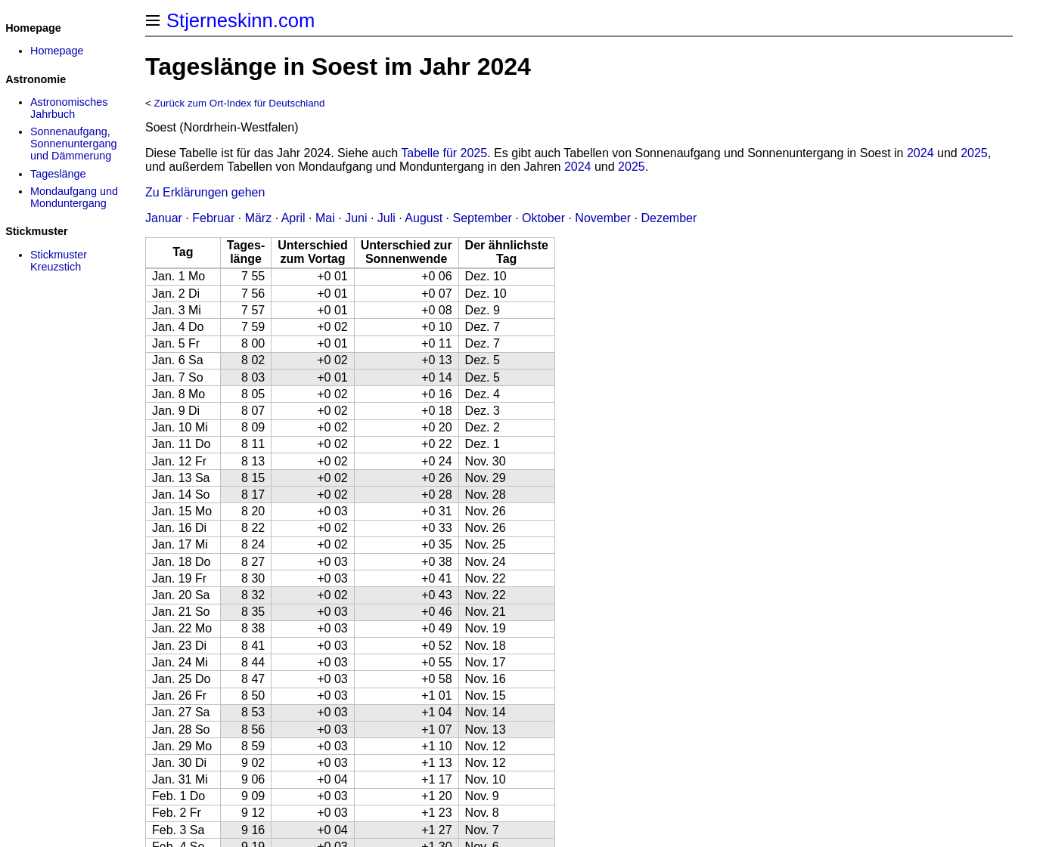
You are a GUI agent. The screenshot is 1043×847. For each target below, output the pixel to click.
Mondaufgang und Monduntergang (74, 197)
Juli (386, 218)
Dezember (669, 218)
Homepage (56, 51)
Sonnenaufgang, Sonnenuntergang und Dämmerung (73, 143)
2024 (920, 153)
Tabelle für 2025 (444, 153)
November (603, 218)
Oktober (543, 218)
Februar (213, 218)
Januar (163, 218)
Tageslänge (58, 174)
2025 (974, 153)
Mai (325, 218)
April (293, 218)
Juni (356, 218)
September (481, 218)
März (258, 218)
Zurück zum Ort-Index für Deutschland (239, 103)
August (423, 218)
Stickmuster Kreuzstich (58, 261)
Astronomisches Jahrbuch (68, 108)
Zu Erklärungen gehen (205, 192)
